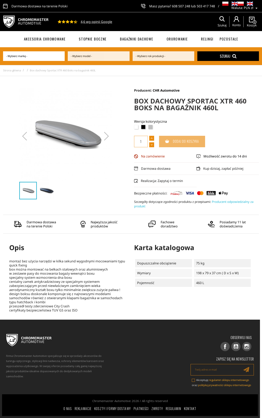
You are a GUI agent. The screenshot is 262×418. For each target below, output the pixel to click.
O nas (67, 408)
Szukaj (228, 56)
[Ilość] (141, 141)
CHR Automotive (166, 90)
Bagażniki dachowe (136, 39)
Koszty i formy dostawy (112, 408)
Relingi (207, 39)
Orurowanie (177, 39)
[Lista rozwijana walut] (251, 8)
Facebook (225, 346)
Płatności (141, 408)
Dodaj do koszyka (179, 141)
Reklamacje (83, 408)
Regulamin (173, 408)
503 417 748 (206, 6)
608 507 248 (181, 6)
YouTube (236, 346)
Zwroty (157, 408)
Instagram (246, 346)
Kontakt (190, 408)
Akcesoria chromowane (45, 39)
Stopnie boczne (93, 39)
